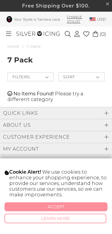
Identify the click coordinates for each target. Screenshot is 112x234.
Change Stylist (74, 19)
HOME (13, 46)
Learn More (55, 218)
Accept (56, 206)
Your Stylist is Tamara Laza (37, 19)
